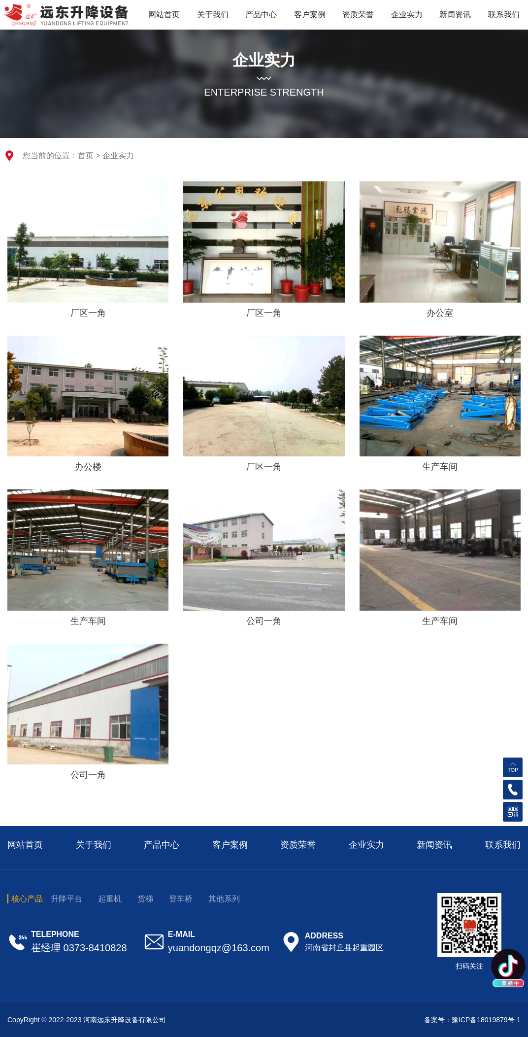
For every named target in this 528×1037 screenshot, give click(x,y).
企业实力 (118, 155)
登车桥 (181, 899)
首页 (86, 155)
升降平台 (66, 899)
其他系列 (224, 899)
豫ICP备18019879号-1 (486, 1020)
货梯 (145, 899)
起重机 (110, 899)
